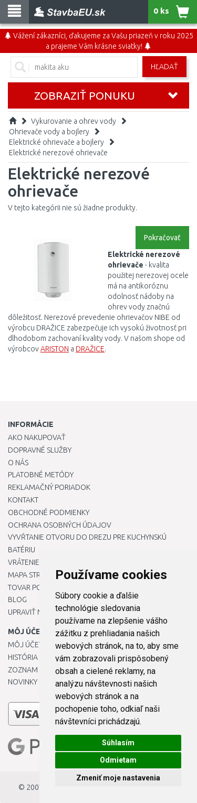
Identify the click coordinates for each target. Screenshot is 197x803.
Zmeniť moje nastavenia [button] (118, 778)
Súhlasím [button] (118, 742)
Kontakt (23, 500)
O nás (18, 462)
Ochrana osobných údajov (59, 525)
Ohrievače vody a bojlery (49, 131)
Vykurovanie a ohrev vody (73, 121)
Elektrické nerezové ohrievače (58, 152)
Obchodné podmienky (48, 512)
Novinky (22, 682)
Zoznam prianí (34, 670)
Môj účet (25, 644)
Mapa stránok (34, 575)
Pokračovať (162, 237)
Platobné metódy (41, 474)
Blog (17, 599)
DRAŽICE (90, 349)
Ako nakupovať (37, 437)
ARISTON (54, 349)
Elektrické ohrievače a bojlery (56, 142)
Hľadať (164, 66)
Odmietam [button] (118, 760)
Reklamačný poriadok (49, 487)
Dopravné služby (39, 450)
